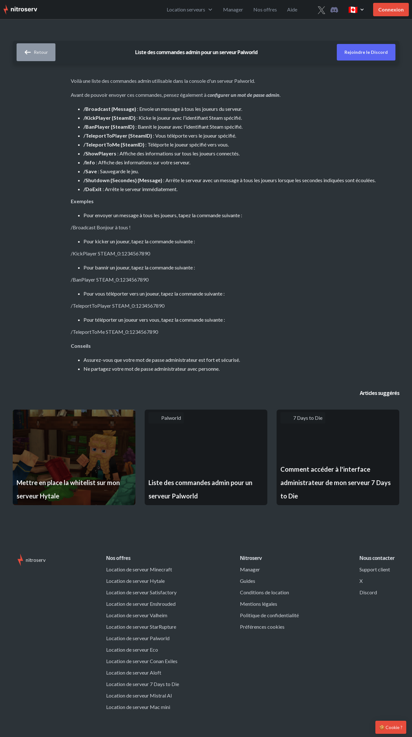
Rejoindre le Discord (366, 52)
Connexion (391, 9)
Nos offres (265, 9)
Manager (233, 9)
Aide (292, 9)
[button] (190, 9)
